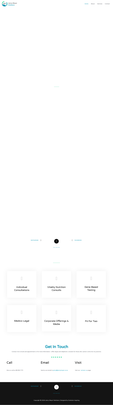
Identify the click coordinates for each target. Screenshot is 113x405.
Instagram (34, 240)
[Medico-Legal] (22, 312)
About (93, 4)
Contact (107, 4)
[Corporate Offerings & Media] (56, 312)
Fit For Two (91, 321)
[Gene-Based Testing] (91, 278)
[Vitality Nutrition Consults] (56, 279)
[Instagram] (41, 240)
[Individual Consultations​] (22, 279)
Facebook (78, 240)
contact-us (84, 370)
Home (86, 4)
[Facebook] (72, 240)
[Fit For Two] (91, 312)
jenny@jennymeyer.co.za (60, 370)
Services (99, 4)
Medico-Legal (21, 321)
